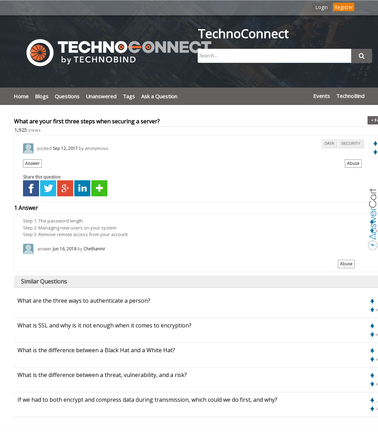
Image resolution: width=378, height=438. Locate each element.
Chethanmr (94, 249)
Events (321, 95)
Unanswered (101, 96)
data (329, 143)
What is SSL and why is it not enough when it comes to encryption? (104, 325)
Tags (129, 96)
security (351, 143)
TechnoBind (350, 95)
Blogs (41, 96)
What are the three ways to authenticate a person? (83, 300)
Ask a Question (159, 96)
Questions (67, 96)
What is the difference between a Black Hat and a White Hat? (96, 350)
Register (343, 7)
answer (44, 249)
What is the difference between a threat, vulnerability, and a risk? (102, 375)
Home (21, 96)
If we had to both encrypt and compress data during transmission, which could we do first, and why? (147, 399)
